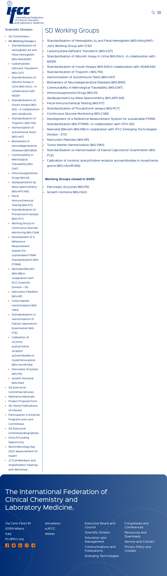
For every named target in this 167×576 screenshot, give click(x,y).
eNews (50, 534)
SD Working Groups (21, 41)
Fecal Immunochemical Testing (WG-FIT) (75, 103)
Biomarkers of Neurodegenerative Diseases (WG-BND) (86, 82)
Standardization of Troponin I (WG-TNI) (75, 72)
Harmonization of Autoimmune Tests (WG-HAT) (81, 77)
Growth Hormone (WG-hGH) (67, 192)
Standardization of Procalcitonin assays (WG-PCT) (83, 108)
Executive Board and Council (100, 525)
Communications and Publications (100, 549)
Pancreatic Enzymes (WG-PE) (68, 187)
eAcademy (53, 523)
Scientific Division (18, 29)
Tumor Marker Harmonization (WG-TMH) (75, 145)
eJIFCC (50, 528)
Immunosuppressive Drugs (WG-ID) (72, 93)
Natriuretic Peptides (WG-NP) (68, 139)
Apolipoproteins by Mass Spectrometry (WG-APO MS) (85, 98)
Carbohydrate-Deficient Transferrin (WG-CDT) (80, 51)
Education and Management (95, 539)
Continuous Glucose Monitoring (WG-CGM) (77, 113)
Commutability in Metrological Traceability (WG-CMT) (84, 87)
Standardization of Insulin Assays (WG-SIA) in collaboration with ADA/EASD (101, 66)
